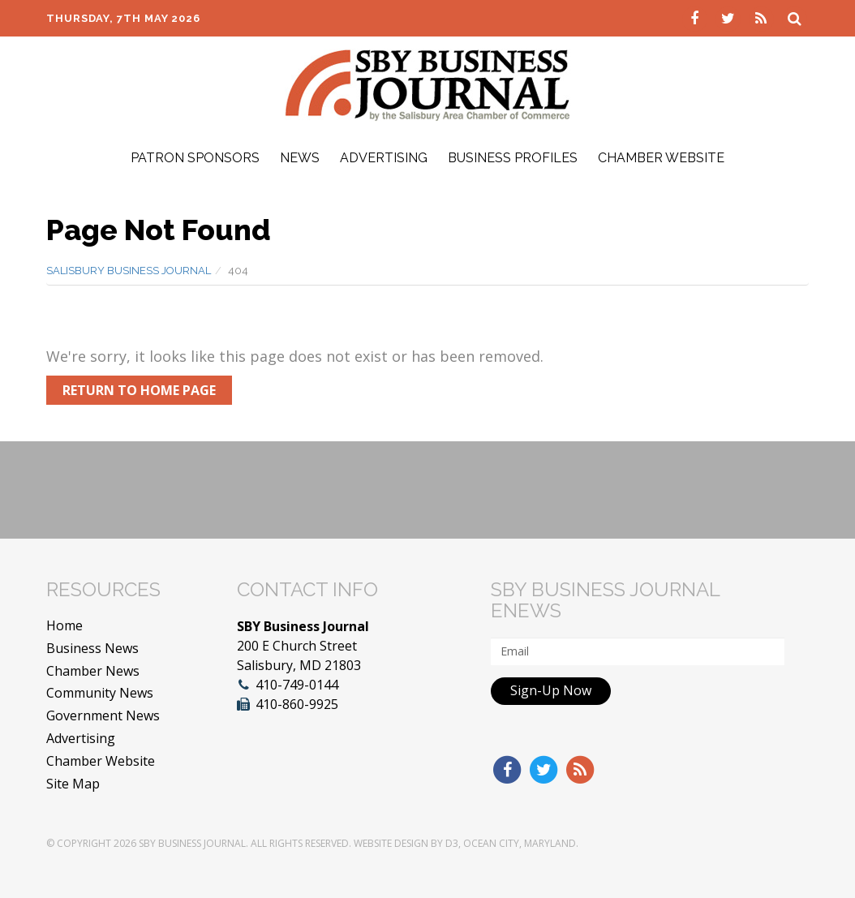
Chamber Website (661, 157)
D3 (451, 843)
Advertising (384, 157)
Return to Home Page (139, 390)
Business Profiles (513, 157)
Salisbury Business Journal (128, 270)
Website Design (391, 843)
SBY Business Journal (192, 843)
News (300, 157)
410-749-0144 (297, 685)
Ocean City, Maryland (519, 843)
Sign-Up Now (550, 690)
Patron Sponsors (195, 157)
